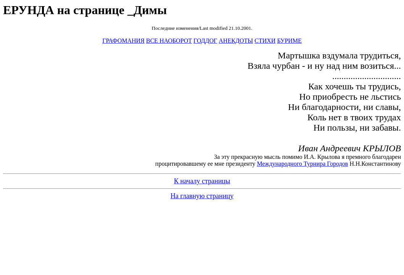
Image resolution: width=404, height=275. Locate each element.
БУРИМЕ (289, 40)
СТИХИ (265, 40)
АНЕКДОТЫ (236, 40)
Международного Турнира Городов (302, 163)
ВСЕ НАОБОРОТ (169, 40)
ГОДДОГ (205, 40)
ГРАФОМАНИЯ (123, 40)
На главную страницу (202, 196)
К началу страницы (202, 181)
